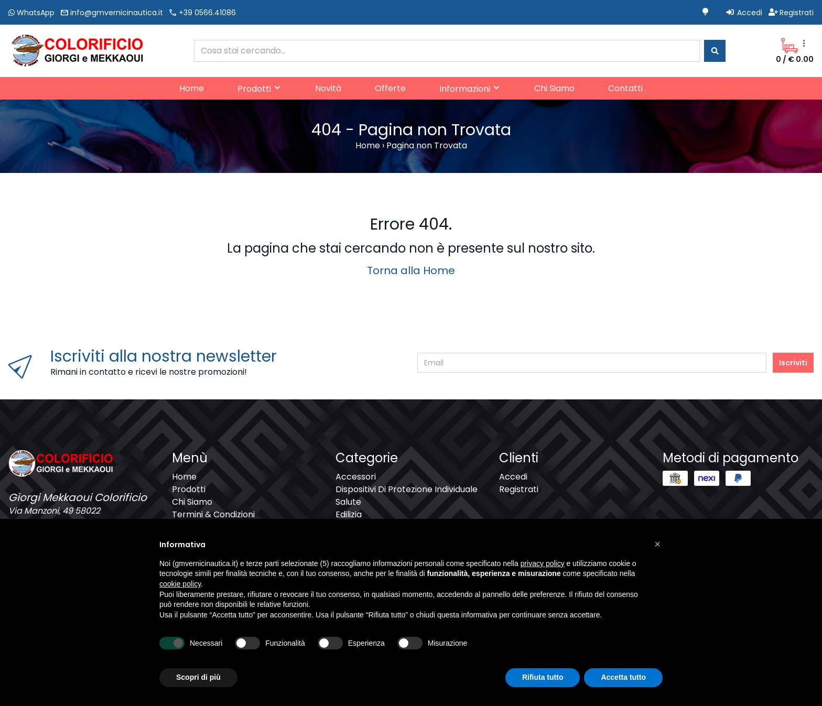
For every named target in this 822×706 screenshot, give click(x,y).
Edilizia (349, 514)
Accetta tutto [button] (623, 677)
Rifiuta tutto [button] (543, 677)
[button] (657, 544)
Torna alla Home (411, 270)
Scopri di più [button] (198, 677)
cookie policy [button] (180, 584)
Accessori (356, 477)
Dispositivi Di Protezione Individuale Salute (407, 495)
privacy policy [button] (543, 563)
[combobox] (447, 51)
